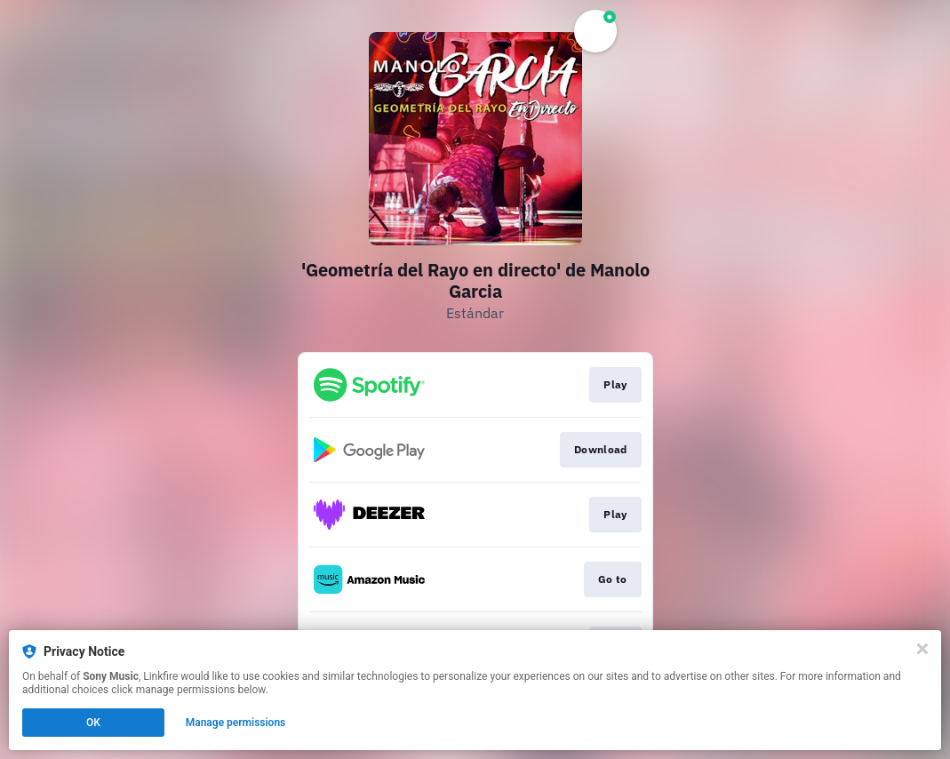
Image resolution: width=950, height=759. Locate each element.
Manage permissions (236, 722)
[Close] (922, 649)
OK (93, 722)
